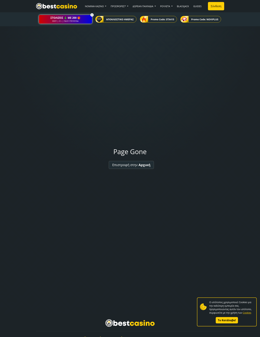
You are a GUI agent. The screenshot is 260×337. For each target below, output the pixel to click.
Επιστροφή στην (131, 165)
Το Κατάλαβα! (227, 320)
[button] (65, 19)
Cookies (247, 312)
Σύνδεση (216, 6)
